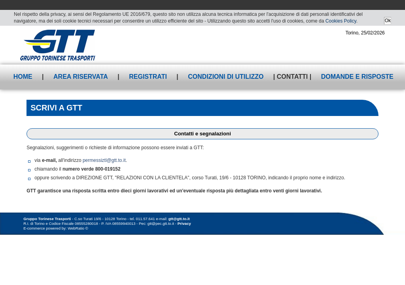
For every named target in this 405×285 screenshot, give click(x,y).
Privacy (184, 223)
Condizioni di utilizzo (225, 76)
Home (22, 76)
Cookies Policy (341, 21)
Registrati (148, 76)
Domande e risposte (357, 76)
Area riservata (80, 76)
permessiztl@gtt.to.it (104, 160)
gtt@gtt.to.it (179, 219)
